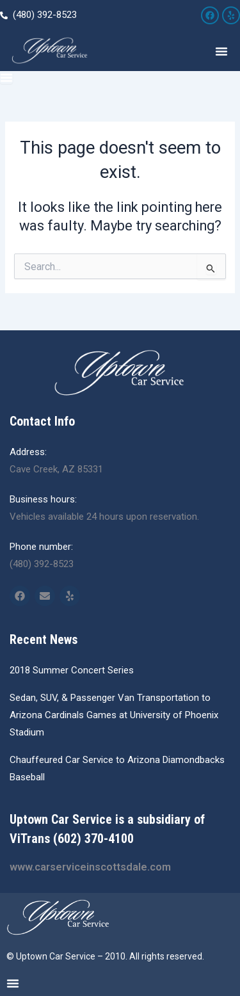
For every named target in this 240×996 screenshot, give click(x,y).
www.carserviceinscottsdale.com (90, 867)
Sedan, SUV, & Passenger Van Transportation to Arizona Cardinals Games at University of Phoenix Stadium (114, 715)
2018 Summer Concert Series (72, 670)
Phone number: (41, 546)
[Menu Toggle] (221, 51)
